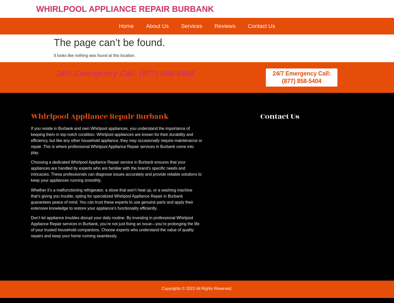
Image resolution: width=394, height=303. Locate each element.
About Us (157, 26)
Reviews (225, 26)
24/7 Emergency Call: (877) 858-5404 (125, 73)
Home (126, 26)
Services (191, 26)
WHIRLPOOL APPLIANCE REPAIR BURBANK (125, 9)
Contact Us (261, 26)
